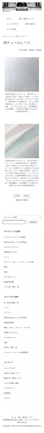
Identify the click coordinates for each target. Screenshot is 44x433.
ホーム (7, 19)
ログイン (7, 398)
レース (12, 36)
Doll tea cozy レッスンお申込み (15, 242)
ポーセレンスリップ (11, 247)
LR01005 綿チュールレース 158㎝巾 (19, 94)
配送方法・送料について (13, 378)
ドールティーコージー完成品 (14, 237)
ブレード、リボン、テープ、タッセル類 (18, 262)
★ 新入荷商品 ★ (11, 303)
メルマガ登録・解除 (11, 383)
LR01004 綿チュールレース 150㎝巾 (19, 161)
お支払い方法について (12, 373)
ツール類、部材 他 (11, 287)
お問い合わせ (28, 24)
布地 (5, 267)
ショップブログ (10, 24)
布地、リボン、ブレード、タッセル (17, 327)
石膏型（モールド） (11, 332)
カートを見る (9, 29)
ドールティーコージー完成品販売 (16, 352)
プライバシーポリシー (32, 420)
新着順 (38, 50)
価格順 (31, 50)
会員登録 (7, 393)
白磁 (5, 272)
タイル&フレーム (10, 277)
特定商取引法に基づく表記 (13, 420)
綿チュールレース (22, 36)
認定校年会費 (9, 282)
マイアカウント (9, 388)
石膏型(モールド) (10, 252)
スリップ (7, 313)
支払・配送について (24, 19)
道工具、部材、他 (10, 347)
